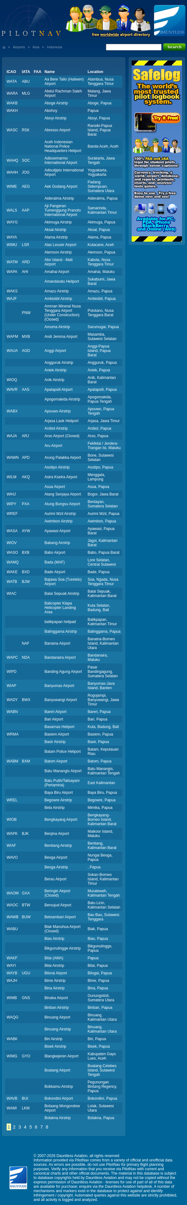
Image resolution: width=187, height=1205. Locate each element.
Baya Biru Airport (58, 792)
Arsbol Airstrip (56, 428)
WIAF (11, 845)
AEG (26, 186)
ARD (26, 262)
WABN (12, 712)
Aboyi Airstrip (55, 118)
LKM (26, 1108)
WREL (12, 800)
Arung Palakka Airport (62, 457)
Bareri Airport (55, 712)
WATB (12, 581)
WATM (12, 262)
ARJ (25, 436)
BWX (26, 700)
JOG (26, 172)
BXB (25, 552)
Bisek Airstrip (55, 1046)
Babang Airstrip (57, 543)
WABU (12, 929)
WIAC (11, 593)
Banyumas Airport (59, 686)
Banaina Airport (57, 643)
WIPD (11, 671)
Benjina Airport (56, 833)
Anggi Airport (55, 350)
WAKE (12, 572)
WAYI (11, 965)
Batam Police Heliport (62, 751)
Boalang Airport (57, 1070)
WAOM (13, 893)
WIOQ (12, 380)
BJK (25, 833)
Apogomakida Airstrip (62, 399)
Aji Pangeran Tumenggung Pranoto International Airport (62, 210)
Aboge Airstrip (56, 103)
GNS (26, 998)
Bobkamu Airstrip (58, 1086)
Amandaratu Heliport (61, 281)
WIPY (11, 504)
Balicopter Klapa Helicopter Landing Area (60, 607)
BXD (26, 572)
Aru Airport (53, 445)
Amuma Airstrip (57, 327)
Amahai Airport (56, 272)
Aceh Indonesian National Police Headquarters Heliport (62, 146)
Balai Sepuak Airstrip (61, 593)
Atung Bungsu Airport (62, 504)
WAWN (13, 457)
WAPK (12, 833)
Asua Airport (54, 487)
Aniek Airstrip (55, 370)
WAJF (12, 298)
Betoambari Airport (59, 917)
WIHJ (11, 494)
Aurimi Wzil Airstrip (60, 513)
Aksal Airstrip (55, 230)
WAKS (12, 291)
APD (26, 457)
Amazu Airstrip (56, 291)
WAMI (12, 1108)
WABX (12, 411)
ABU (26, 81)
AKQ (26, 477)
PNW (26, 313)
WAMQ (13, 562)
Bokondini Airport (58, 1098)
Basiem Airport (56, 734)
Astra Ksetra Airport (60, 477)
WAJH (12, 980)
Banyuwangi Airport (60, 700)
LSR (25, 245)
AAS (25, 389)
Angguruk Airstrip (58, 362)
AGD (26, 350)
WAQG (13, 1017)
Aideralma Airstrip (59, 198)
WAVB (12, 1098)
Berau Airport (55, 879)
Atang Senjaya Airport (62, 494)
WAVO (12, 857)
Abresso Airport (57, 130)
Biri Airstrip (53, 1039)
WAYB (12, 973)
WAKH (12, 110)
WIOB (12, 819)
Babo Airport (54, 552)
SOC (26, 160)
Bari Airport (53, 719)
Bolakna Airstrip (57, 1118)
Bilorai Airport (55, 973)
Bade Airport (54, 572)
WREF (12, 513)
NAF (25, 643)
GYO (26, 1056)
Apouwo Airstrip (57, 411)
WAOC (12, 905)
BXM (26, 761)
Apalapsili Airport (58, 389)
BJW (26, 581)
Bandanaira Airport (59, 657)
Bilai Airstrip (54, 965)
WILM (11, 477)
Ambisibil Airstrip (58, 298)
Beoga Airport (55, 857)
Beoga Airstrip (56, 867)
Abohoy (50, 110)
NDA (26, 657)
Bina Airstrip (54, 988)
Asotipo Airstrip (56, 467)
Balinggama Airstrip (60, 631)
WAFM (12, 336)
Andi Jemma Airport (60, 336)
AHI (25, 272)
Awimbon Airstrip (58, 521)
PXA (25, 504)
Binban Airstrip (56, 1007)
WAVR (12, 389)
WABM (12, 761)
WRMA (13, 734)
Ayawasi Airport (57, 531)
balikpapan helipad (60, 622)
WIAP (11, 686)
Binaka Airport (56, 998)
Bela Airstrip (54, 807)
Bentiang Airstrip (58, 845)
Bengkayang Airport (60, 819)
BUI (25, 1098)
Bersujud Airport (57, 905)
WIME (12, 186)
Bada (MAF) (54, 562)
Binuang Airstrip (57, 1029)
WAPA (12, 272)
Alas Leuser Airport (60, 245)
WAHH (12, 172)
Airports (19, 47)
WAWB (13, 917)
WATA (12, 81)
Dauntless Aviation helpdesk (128, 1186)
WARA (12, 93)
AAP (25, 210)
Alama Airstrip (56, 237)
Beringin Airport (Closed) (57, 893)
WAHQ (12, 160)
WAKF (12, 958)
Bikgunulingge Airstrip (62, 948)
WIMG (12, 1056)
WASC (12, 130)
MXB (26, 336)
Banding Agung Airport (63, 671)
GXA (26, 893)
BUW (26, 917)
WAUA (12, 350)
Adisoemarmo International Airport (60, 160)
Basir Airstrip (54, 742)
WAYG (12, 222)
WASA (12, 531)
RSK (26, 130)
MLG (26, 93)
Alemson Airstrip (58, 252)
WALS (12, 210)
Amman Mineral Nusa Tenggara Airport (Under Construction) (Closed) (62, 313)
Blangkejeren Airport (61, 1056)
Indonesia (54, 47)
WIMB (12, 998)
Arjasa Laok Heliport (61, 421)
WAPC (12, 657)
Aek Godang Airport (60, 186)
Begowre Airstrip (58, 800)
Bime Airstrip (54, 980)
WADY (12, 700)
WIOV (12, 543)
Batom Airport (55, 761)
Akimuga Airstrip (58, 222)
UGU (26, 973)
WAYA (12, 237)
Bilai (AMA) (53, 958)
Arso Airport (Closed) (61, 436)
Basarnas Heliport (59, 727)
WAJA (12, 436)
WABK (12, 1039)
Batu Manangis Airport (62, 771)
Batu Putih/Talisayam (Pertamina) (62, 782)
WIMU (12, 245)
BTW (26, 905)
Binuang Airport (57, 1017)
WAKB (12, 103)
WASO (12, 552)
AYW (26, 531)
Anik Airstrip (54, 380)
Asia (36, 47)
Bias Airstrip (54, 938)
